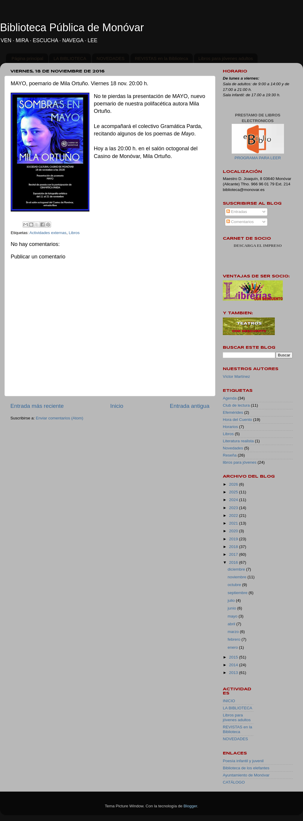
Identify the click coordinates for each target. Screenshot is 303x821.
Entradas (236, 211)
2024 (234, 500)
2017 (234, 554)
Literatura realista (238, 441)
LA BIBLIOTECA (69, 58)
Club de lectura (236, 405)
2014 (234, 665)
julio (232, 600)
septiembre (238, 593)
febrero (235, 639)
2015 (234, 657)
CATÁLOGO (234, 782)
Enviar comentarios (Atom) (59, 418)
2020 (234, 531)
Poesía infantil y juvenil (243, 761)
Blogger (190, 806)
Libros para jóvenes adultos (225, 58)
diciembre (237, 569)
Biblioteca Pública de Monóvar (72, 27)
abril (232, 624)
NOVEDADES (110, 58)
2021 (234, 523)
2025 (234, 492)
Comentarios (240, 222)
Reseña (230, 455)
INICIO (229, 701)
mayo (233, 616)
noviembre (237, 577)
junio (232, 608)
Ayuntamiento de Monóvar (246, 775)
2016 (234, 562)
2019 (234, 539)
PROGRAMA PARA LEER (258, 158)
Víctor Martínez (236, 376)
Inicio (116, 406)
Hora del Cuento (237, 419)
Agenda (230, 398)
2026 (234, 484)
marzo (234, 631)
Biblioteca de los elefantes (246, 768)
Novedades (233, 448)
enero (233, 647)
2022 (234, 515)
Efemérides (233, 412)
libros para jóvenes (239, 462)
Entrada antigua (189, 406)
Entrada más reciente (37, 406)
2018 (234, 546)
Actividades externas (48, 232)
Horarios (230, 426)
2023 (234, 508)
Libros (74, 232)
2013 (234, 672)
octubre (235, 584)
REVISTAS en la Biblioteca (161, 58)
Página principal (27, 58)
